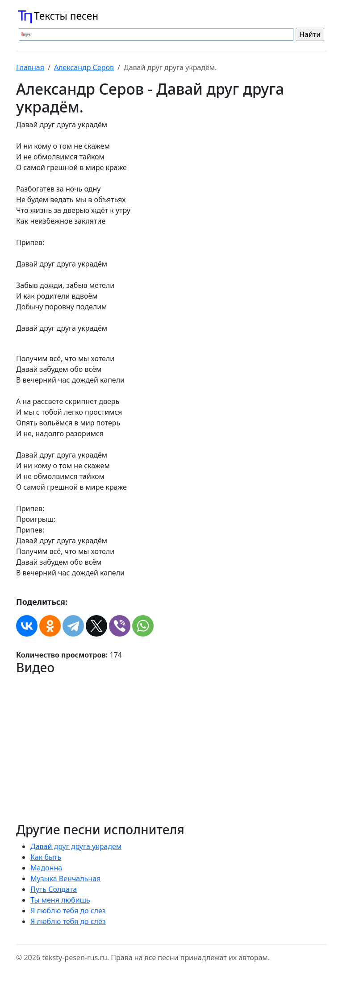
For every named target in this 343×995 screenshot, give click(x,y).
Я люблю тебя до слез (68, 911)
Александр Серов (84, 67)
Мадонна (46, 868)
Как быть (45, 857)
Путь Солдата (53, 889)
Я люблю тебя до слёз (68, 921)
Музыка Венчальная (65, 878)
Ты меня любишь (60, 900)
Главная (30, 67)
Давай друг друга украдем (75, 846)
